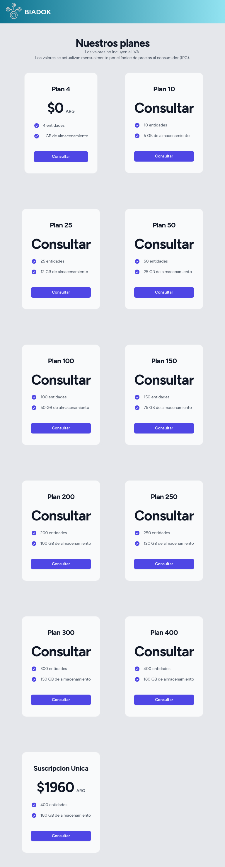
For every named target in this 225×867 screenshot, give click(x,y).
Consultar (61, 156)
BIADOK (28, 12)
